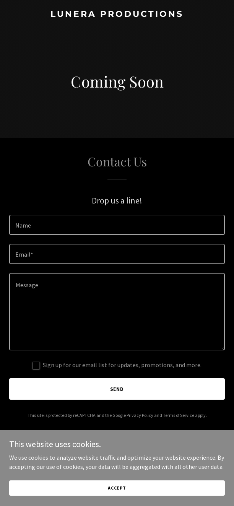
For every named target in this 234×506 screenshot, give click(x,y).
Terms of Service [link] (178, 415)
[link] (117, 14)
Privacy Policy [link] (140, 415)
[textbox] (117, 225)
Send (117, 389)
